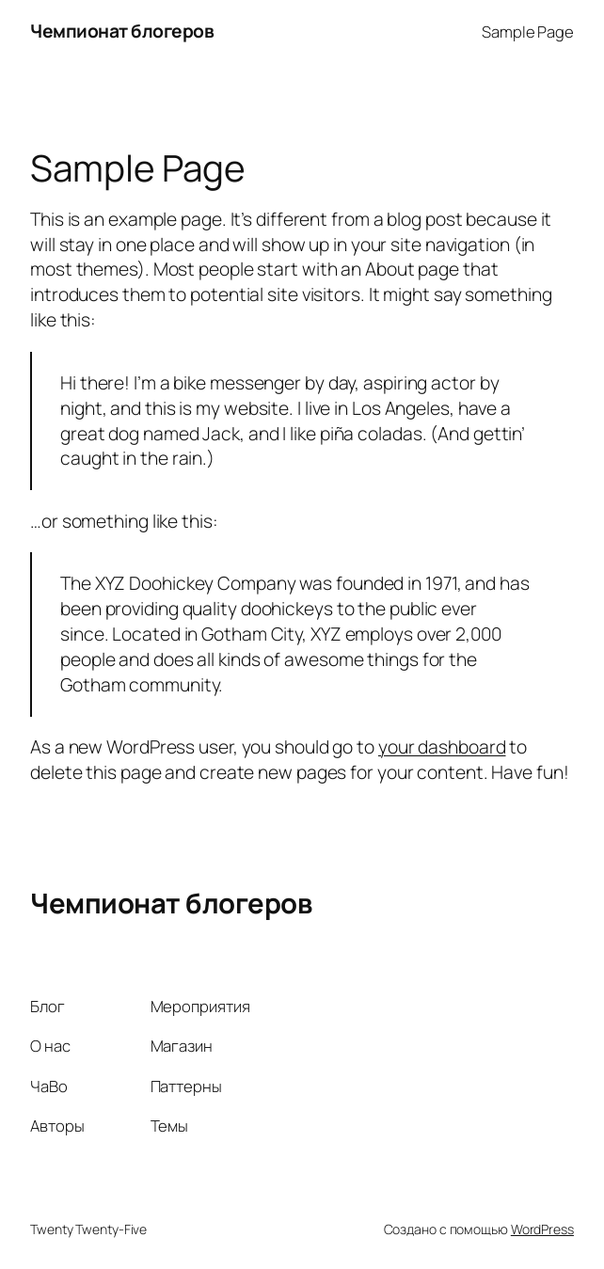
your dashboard (442, 746)
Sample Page (528, 31)
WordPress (542, 1229)
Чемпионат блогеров (122, 30)
